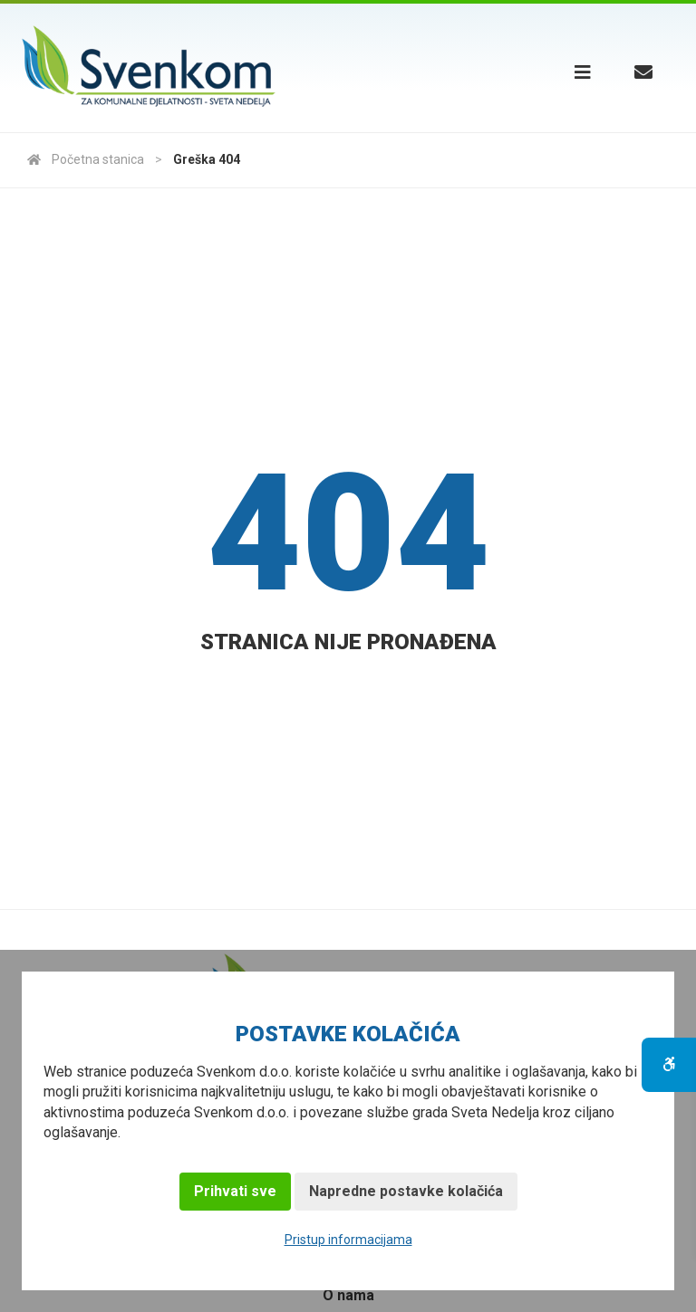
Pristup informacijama (348, 1239)
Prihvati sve (235, 1191)
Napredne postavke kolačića (406, 1191)
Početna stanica (85, 159)
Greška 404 (206, 159)
